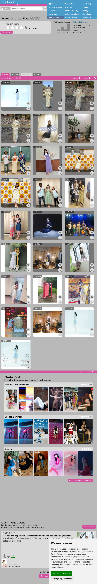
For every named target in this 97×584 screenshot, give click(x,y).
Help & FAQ (86, 3)
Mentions (53, 14)
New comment (89, 527)
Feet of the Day (71, 10)
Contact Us (86, 17)
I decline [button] (66, 573)
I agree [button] (56, 573)
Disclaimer (86, 14)
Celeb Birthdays (72, 14)
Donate (85, 7)
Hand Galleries (71, 17)
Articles (68, 7)
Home (54, 3)
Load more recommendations (80, 481)
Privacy (85, 10)
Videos (52, 10)
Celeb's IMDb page (80, 22)
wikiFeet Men (54, 17)
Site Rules (69, 3)
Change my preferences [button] (62, 579)
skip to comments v (86, 372)
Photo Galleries (55, 7)
